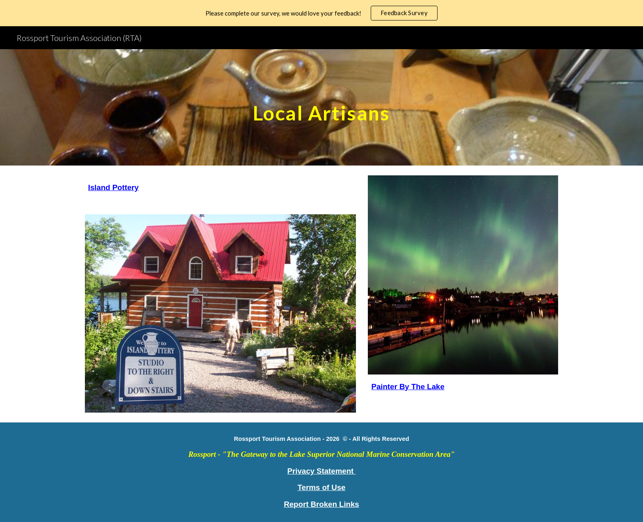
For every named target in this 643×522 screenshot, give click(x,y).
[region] (321, 13)
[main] (321, 107)
